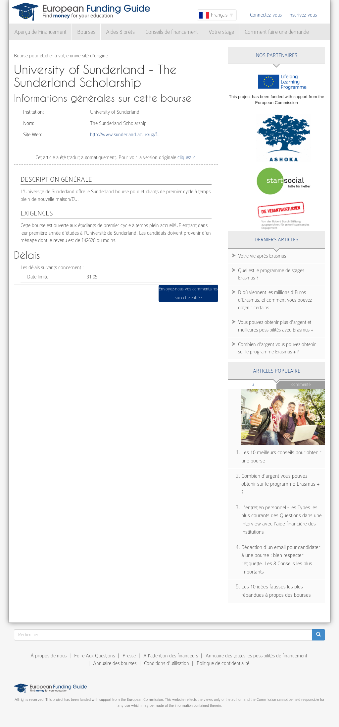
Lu (263, 384)
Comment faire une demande (277, 32)
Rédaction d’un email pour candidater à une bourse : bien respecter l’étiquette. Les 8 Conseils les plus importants (280, 559)
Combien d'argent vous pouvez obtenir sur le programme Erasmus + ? (277, 348)
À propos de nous (48, 655)
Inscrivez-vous (302, 15)
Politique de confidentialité (223, 663)
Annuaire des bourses (114, 663)
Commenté (301, 384)
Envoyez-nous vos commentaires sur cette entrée (188, 293)
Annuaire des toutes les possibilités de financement (256, 655)
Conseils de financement (171, 32)
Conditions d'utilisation (166, 663)
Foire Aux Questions (94, 655)
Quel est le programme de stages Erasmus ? (271, 274)
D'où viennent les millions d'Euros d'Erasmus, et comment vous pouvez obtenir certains (275, 300)
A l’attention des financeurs (170, 655)
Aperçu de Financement (40, 32)
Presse (129, 655)
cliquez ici (186, 157)
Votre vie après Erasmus (262, 256)
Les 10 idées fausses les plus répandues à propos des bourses (276, 591)
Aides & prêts (120, 32)
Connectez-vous (266, 15)
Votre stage (221, 32)
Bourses (86, 32)
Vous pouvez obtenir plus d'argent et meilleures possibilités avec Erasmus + (275, 326)
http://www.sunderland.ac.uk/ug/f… (125, 134)
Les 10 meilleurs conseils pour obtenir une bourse (281, 457)
